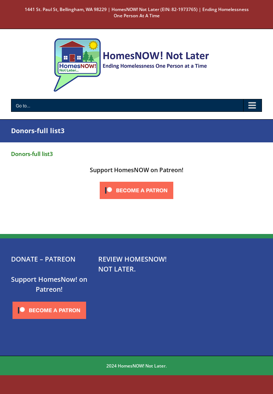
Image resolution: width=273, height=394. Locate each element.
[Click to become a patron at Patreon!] (136, 182)
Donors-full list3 (32, 153)
